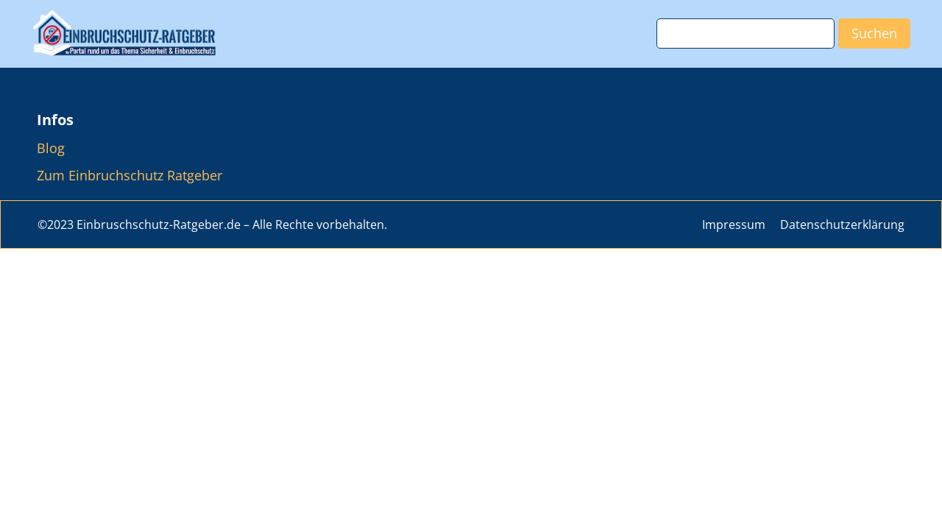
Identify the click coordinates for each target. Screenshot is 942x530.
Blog (51, 148)
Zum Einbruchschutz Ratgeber (129, 175)
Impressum (733, 224)
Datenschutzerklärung (842, 224)
